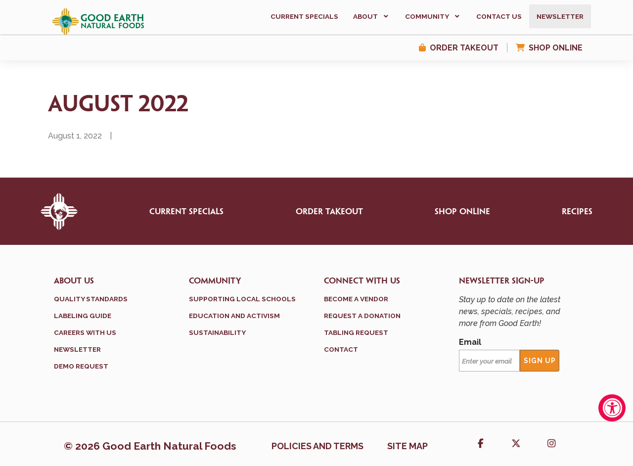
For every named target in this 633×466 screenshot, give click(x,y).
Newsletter (77, 349)
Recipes (577, 212)
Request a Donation (362, 316)
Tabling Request (356, 332)
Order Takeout (464, 47)
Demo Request (81, 366)
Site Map (407, 446)
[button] (372, 16)
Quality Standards (91, 299)
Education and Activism (234, 316)
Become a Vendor (356, 299)
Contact (341, 349)
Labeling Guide (82, 316)
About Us (74, 281)
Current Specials (186, 212)
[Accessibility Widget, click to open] (612, 407)
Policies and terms (317, 446)
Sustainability (217, 332)
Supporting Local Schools (242, 299)
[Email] (489, 361)
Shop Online (556, 47)
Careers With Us (85, 332)
